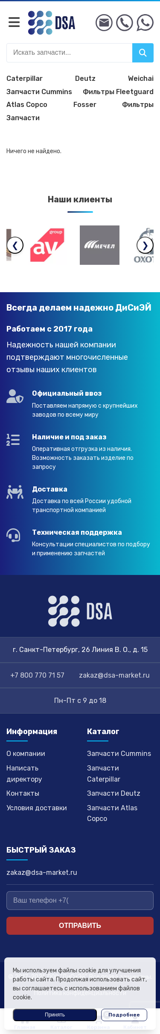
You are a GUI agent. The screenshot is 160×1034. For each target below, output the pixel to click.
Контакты (22, 793)
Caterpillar (24, 78)
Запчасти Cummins (39, 92)
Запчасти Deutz (113, 793)
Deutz (85, 78)
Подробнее (124, 1015)
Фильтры (138, 105)
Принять (55, 1015)
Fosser (84, 105)
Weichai (141, 78)
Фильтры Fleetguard (118, 92)
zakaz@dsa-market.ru (114, 675)
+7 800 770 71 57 (37, 675)
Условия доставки (36, 808)
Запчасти (23, 118)
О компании (25, 754)
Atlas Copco (26, 105)
